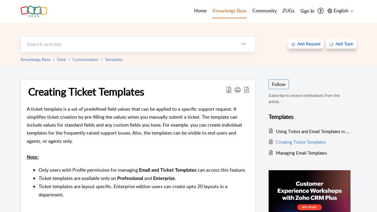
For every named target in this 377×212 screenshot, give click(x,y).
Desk (61, 59)
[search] (126, 44)
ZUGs (288, 10)
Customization (85, 59)
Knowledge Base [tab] (229, 10)
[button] (238, 89)
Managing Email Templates (301, 153)
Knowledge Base (35, 59)
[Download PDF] (229, 89)
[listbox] (243, 44)
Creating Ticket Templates (86, 91)
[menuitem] (307, 11)
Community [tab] (264, 10)
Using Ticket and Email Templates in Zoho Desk (313, 131)
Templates (114, 59)
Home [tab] (200, 10)
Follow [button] (279, 84)
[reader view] (246, 89)
